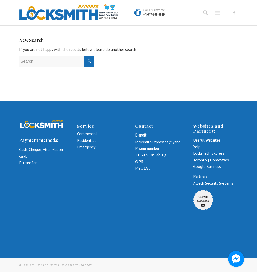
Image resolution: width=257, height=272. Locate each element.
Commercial (87, 133)
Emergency (86, 146)
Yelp (196, 146)
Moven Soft (85, 265)
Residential (86, 140)
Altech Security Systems (213, 183)
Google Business (207, 166)
